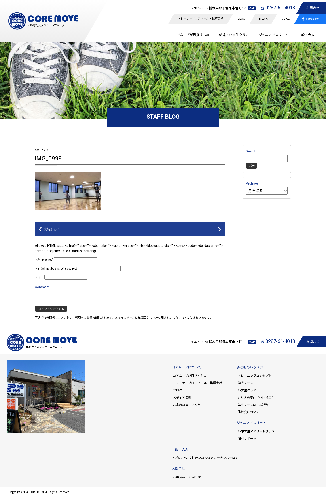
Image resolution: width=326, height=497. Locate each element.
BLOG (241, 18)
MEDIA (263, 18)
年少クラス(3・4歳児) (253, 405)
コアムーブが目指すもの (190, 376)
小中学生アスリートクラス (256, 431)
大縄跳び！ (52, 229)
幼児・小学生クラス (234, 35)
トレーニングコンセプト (255, 376)
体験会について (248, 412)
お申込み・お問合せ (187, 477)
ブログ (177, 390)
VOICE (286, 18)
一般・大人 (306, 35)
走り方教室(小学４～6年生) (258, 397)
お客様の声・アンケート (190, 405)
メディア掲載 (182, 397)
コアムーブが (191, 35)
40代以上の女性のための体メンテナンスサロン (205, 458)
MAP (252, 8)
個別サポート (247, 438)
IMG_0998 (48, 158)
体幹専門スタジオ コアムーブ (46, 25)
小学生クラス (247, 390)
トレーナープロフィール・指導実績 (201, 18)
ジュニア (273, 35)
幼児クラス (245, 383)
